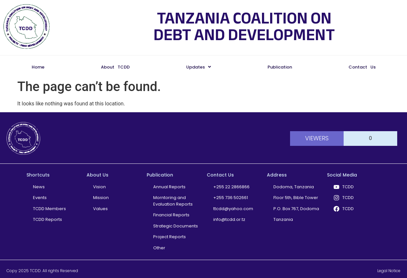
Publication (280, 67)
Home (38, 67)
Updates (198, 67)
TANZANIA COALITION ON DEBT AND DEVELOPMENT (244, 26)
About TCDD (115, 67)
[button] (198, 67)
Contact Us (362, 67)
